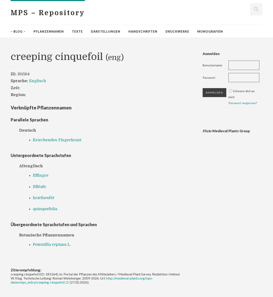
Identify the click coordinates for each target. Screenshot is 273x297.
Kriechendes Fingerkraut (57, 140)
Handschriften (142, 31)
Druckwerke (177, 31)
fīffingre (40, 175)
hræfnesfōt (43, 198)
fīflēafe (39, 187)
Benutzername (212, 65)
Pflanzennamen (48, 31)
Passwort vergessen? (242, 103)
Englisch (37, 81)
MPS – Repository (48, 13)
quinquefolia (45, 209)
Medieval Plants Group (226, 131)
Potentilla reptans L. (52, 244)
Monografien (210, 31)
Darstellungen (105, 31)
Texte (77, 31)
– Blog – (18, 31)
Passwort (209, 77)
